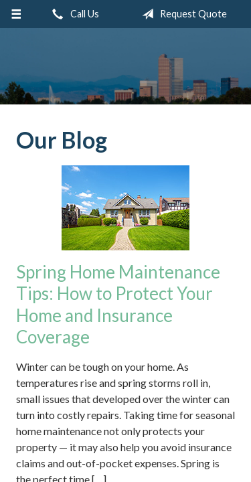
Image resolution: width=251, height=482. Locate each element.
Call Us (73, 14)
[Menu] (16, 14)
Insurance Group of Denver (125, 66)
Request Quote (182, 14)
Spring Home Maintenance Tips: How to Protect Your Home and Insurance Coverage (118, 304)
